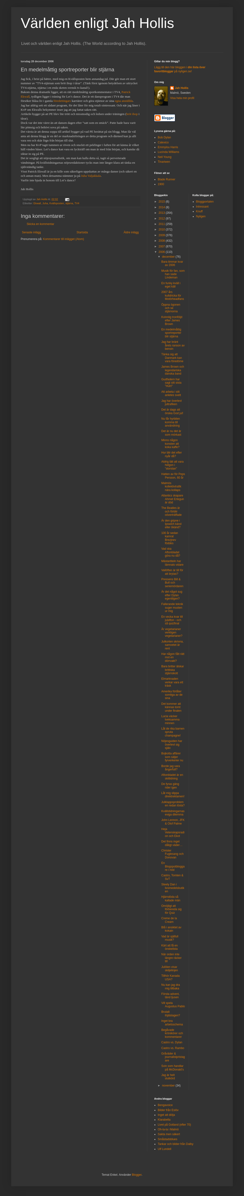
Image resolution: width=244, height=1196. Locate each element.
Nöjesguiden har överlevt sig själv (171, 744)
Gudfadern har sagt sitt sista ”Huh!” (171, 383)
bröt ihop (132, 114)
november (169, 1085)
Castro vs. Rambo (172, 1048)
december (169, 256)
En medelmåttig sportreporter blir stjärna (171, 333)
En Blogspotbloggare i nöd (173, 866)
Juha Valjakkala (91, 176)
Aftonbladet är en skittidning (172, 776)
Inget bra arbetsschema (172, 1022)
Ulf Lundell (164, 1149)
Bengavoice (165, 1105)
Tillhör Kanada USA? (170, 977)
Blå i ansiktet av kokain (171, 929)
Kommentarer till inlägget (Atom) (63, 239)
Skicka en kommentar (40, 224)
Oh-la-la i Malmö (168, 1129)
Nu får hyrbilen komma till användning (170, 422)
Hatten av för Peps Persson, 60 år (173, 475)
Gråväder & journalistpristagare (173, 1057)
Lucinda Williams (168, 152)
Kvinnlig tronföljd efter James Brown (171, 320)
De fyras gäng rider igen (170, 785)
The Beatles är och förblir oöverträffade (171, 511)
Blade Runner (166, 179)
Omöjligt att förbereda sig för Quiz (171, 909)
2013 (162, 212)
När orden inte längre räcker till (171, 958)
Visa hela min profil (182, 98)
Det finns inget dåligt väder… (172, 843)
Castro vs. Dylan (171, 1042)
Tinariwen (164, 161)
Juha (45, 203)
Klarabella (164, 1119)
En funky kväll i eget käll (170, 285)
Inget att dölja (166, 1115)
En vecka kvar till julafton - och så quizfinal (172, 620)
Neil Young (164, 157)
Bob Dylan (164, 137)
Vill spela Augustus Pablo (173, 1004)
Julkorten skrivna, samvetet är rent (172, 645)
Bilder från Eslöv (168, 1110)
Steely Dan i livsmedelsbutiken (172, 888)
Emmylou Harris (168, 147)
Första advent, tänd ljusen (170, 995)
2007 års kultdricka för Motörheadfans (172, 295)
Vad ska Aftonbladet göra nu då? (170, 552)
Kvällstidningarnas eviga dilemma (172, 813)
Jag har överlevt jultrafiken (171, 402)
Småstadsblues (167, 1139)
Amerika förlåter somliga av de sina (172, 695)
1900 (161, 184)
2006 (162, 252)
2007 (162, 246)
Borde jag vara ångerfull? (170, 767)
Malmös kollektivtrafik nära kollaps (171, 486)
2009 (162, 235)
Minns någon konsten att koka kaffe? (170, 444)
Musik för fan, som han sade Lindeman (173, 274)
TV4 (77, 203)
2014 (162, 207)
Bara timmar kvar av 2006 (172, 263)
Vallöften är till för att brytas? (172, 572)
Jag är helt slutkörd (168, 1076)
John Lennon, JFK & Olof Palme (172, 821)
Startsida (82, 232)
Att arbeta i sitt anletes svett (171, 393)
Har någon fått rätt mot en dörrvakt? (172, 657)
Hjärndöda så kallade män (170, 898)
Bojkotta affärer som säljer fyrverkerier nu (172, 757)
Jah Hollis (181, 88)
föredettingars (62, 101)
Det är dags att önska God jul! (172, 411)
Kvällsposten (56, 203)
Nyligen (201, 216)
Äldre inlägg (131, 232)
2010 (162, 229)
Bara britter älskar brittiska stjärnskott (172, 670)
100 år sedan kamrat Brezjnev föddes (169, 538)
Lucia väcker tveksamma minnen (170, 720)
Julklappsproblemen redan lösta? (173, 803)
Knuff (199, 211)
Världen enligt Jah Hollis (97, 23)
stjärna (69, 203)
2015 (162, 201)
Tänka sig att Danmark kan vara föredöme (172, 358)
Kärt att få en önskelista (169, 947)
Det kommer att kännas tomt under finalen (171, 707)
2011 (162, 224)
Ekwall (37, 203)
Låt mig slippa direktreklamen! (172, 794)
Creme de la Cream (169, 920)
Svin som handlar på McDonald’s (172, 1067)
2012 (162, 218)
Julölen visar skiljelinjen (169, 968)
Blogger (137, 1174)
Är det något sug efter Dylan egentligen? (171, 595)
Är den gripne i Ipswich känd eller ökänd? (171, 524)
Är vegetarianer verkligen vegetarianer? (171, 632)
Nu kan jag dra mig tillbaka (170, 986)
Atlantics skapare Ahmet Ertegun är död (172, 499)
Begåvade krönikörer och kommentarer (172, 1033)
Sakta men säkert (169, 1134)
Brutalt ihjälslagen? (170, 1013)
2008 (162, 240)
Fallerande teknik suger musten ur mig (172, 607)
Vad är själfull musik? (169, 938)
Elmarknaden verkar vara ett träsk (172, 682)
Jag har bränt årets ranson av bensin (173, 345)
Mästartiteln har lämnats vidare (172, 562)
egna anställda (124, 101)
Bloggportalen (205, 201)
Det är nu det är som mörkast (171, 432)
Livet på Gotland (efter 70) (174, 1124)
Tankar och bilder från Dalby (175, 1144)
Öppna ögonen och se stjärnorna (170, 308)
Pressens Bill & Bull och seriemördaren (172, 583)
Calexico (163, 142)
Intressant (202, 206)
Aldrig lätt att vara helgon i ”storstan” (172, 465)
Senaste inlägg (31, 232)
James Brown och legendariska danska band (172, 370)
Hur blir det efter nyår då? (171, 454)
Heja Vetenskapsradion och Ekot (172, 832)
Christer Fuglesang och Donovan (172, 854)
